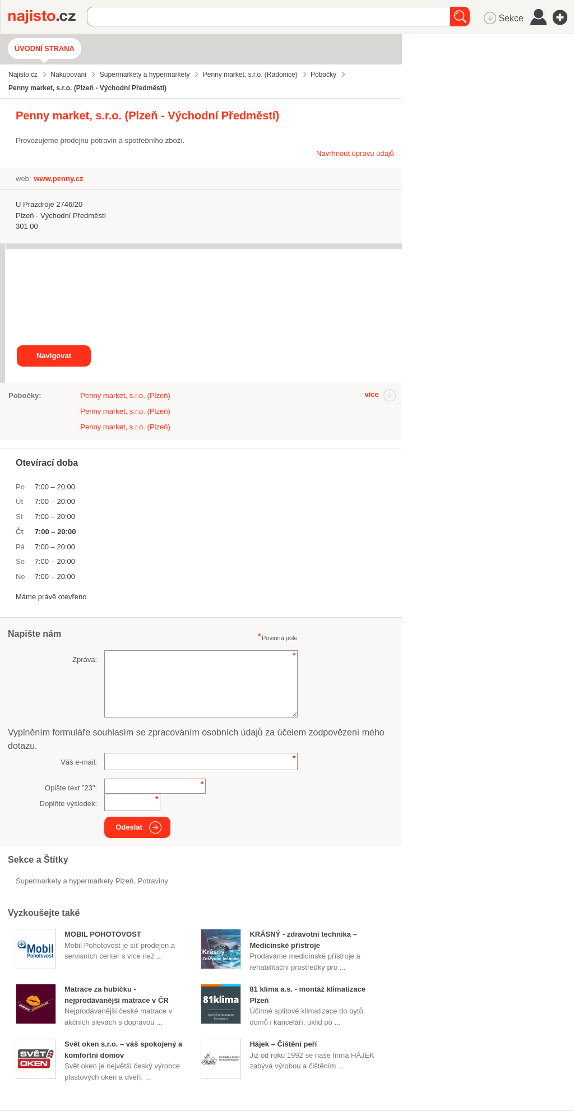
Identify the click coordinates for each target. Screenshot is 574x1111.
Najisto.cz (47, 16)
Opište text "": (71, 788)
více (371, 394)
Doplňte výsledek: (69, 803)
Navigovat (53, 355)
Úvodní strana (45, 48)
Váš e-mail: (79, 762)
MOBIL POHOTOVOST (102, 934)
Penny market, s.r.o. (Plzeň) (125, 395)
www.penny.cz (58, 178)
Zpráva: (84, 659)
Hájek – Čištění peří (283, 1044)
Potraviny (153, 881)
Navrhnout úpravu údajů (355, 153)
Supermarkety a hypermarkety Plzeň (74, 881)
